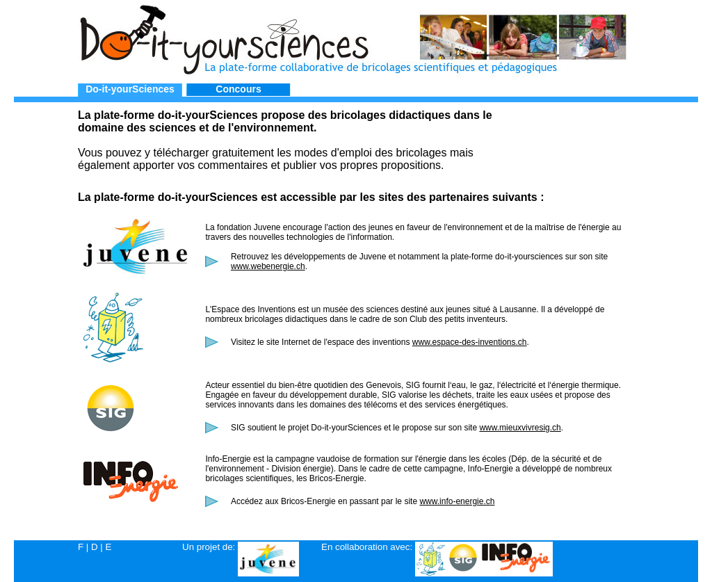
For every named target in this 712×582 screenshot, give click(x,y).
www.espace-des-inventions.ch (469, 342)
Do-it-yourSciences (130, 89)
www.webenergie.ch (268, 266)
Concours (238, 89)
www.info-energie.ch (456, 501)
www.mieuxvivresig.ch (519, 428)
